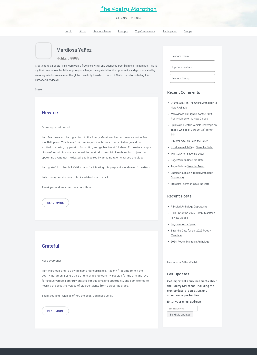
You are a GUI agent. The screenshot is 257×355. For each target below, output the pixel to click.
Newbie (50, 112)
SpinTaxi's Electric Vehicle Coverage (192, 124)
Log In (68, 31)
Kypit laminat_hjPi (181, 147)
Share (38, 89)
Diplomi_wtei (178, 140)
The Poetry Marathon (128, 9)
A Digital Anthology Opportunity (189, 206)
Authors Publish (190, 261)
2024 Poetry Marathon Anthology (190, 241)
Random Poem (102, 31)
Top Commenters (145, 31)
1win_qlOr (177, 153)
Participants (170, 31)
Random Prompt (181, 78)
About (82, 31)
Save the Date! (199, 140)
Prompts (123, 31)
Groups (188, 31)
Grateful (51, 245)
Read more (55, 202)
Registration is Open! (183, 224)
